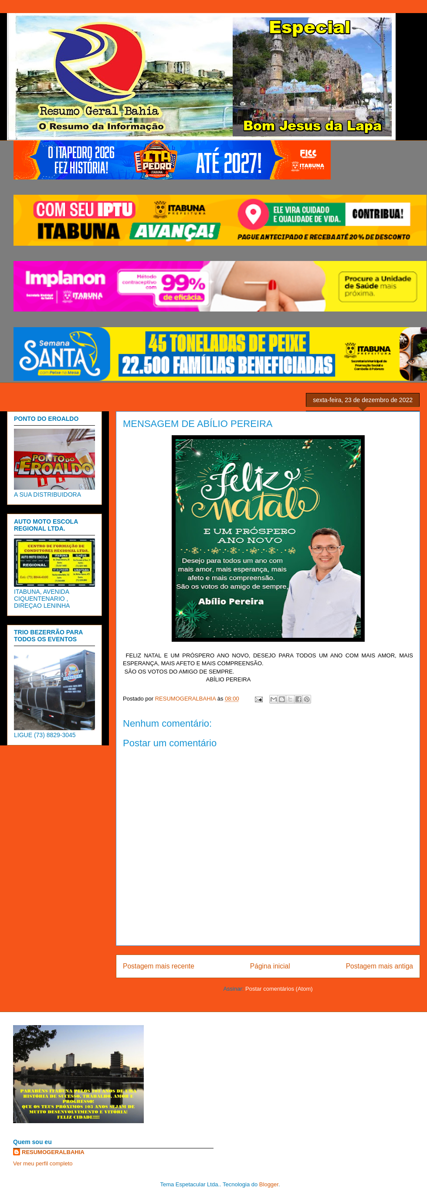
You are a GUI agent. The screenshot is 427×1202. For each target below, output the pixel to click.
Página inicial (270, 966)
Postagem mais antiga (379, 966)
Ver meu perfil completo (43, 1163)
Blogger (268, 1184)
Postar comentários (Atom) (279, 988)
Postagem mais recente (158, 966)
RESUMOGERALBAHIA (53, 1152)
